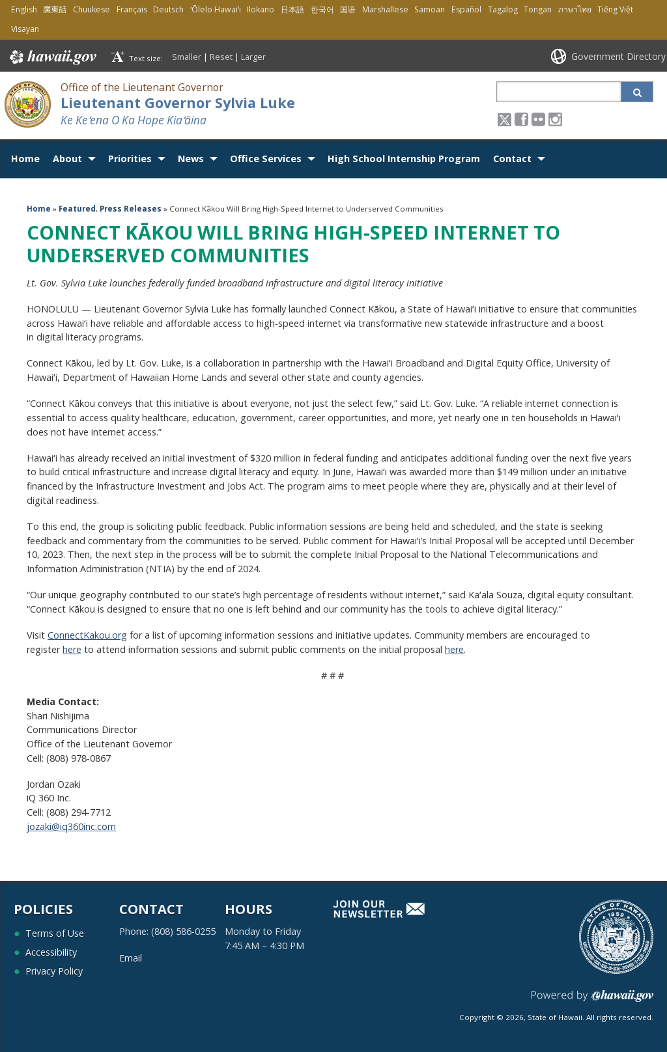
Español (466, 9)
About (67, 158)
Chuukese (91, 9)
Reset (221, 56)
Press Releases (131, 209)
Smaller (186, 56)
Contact (512, 158)
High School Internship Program (404, 158)
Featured (77, 209)
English (24, 9)
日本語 (292, 9)
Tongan (538, 9)
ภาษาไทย (574, 9)
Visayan (25, 29)
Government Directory (618, 56)
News (191, 158)
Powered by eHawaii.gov (592, 1001)
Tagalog (503, 9)
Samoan (429, 9)
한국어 (322, 9)
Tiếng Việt (615, 9)
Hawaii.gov (52, 57)
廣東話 (54, 9)
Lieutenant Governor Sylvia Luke (178, 102)
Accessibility (51, 952)
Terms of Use (54, 933)
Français (132, 9)
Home (25, 158)
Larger (253, 56)
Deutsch (168, 9)
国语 (348, 9)
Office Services (266, 158)
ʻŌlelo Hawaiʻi (215, 9)
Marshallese (385, 9)
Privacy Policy (54, 971)
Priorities (130, 158)
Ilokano (260, 9)
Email (130, 958)
